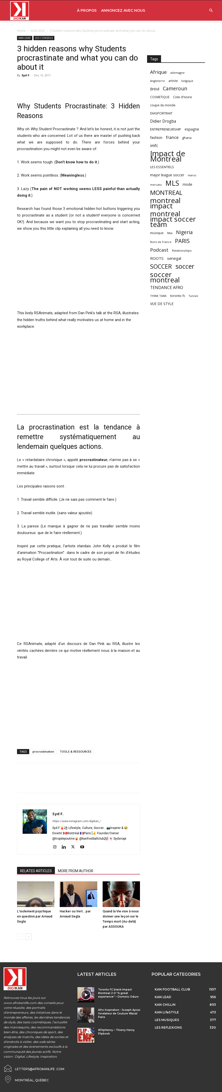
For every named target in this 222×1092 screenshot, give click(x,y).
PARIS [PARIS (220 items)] (182, 240)
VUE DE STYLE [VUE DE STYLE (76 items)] (161, 303)
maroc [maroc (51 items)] (192, 175)
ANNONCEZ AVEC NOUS (123, 10)
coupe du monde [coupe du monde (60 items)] (163, 105)
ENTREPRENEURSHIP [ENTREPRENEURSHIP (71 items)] (165, 129)
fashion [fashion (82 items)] (156, 137)
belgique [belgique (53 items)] (187, 81)
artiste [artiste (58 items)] (173, 81)
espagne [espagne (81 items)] (192, 129)
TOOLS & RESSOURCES (75, 751)
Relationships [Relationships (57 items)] (182, 250)
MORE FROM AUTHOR (75, 871)
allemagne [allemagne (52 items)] (177, 73)
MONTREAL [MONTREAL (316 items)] (166, 192)
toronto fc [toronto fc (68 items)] (177, 295)
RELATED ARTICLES (36, 871)
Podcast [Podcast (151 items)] (159, 250)
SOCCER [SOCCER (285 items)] (161, 266)
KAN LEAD (38, 30)
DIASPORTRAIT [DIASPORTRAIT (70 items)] (161, 113)
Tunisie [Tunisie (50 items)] (193, 296)
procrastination (43, 751)
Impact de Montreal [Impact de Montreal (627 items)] (167, 156)
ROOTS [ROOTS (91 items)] (157, 258)
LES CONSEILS (44, 38)
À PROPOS (87, 10)
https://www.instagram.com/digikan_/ (76, 821)
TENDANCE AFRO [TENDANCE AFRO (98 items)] (166, 287)
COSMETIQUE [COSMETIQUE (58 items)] (159, 97)
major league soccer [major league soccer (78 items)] (167, 175)
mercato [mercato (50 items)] (156, 184)
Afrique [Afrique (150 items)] (158, 72)
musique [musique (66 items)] (157, 233)
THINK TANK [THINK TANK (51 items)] (158, 296)
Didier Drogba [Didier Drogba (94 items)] (163, 121)
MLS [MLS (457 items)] (172, 183)
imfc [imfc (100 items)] (154, 145)
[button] (211, 10)
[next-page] (28, 936)
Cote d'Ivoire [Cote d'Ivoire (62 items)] (182, 97)
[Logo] (19, 10)
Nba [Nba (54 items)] (169, 233)
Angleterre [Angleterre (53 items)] (157, 81)
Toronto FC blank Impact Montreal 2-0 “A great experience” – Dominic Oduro (118, 993)
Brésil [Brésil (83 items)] (154, 89)
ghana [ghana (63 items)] (187, 138)
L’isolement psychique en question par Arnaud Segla (34, 916)
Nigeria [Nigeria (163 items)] (184, 232)
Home (21, 30)
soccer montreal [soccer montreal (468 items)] (165, 277)
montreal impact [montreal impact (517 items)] (165, 203)
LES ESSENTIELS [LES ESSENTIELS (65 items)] (162, 167)
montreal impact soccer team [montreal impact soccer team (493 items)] (173, 219)
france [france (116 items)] (172, 137)
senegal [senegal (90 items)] (174, 258)
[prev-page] (20, 936)
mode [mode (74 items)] (187, 184)
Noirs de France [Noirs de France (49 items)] (160, 242)
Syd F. (26, 75)
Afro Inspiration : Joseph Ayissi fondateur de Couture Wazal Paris (119, 1013)
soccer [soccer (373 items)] (185, 266)
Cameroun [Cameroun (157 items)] (175, 88)
